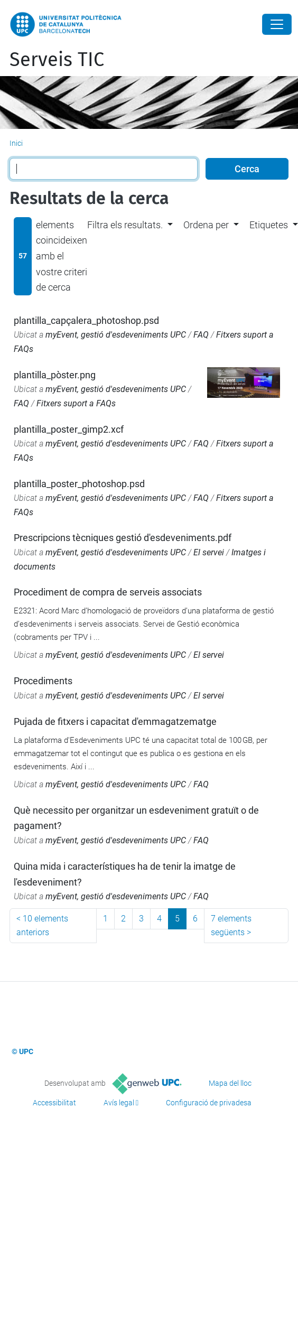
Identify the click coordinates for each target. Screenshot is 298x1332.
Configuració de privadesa (209, 1102)
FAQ (201, 335)
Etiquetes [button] (268, 224)
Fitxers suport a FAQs (76, 403)
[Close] (277, 24)
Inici (16, 143)
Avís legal (119, 1102)
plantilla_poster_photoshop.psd (79, 483)
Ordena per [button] (206, 224)
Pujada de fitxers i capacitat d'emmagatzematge (115, 721)
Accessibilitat (54, 1102)
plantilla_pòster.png (55, 374)
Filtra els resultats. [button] (125, 224)
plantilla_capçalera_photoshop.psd (86, 320)
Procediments (43, 680)
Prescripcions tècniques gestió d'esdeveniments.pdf (122, 537)
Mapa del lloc (230, 1083)
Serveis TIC (57, 59)
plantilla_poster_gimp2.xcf (69, 429)
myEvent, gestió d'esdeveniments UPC (115, 335)
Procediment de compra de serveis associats (108, 592)
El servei (208, 552)
